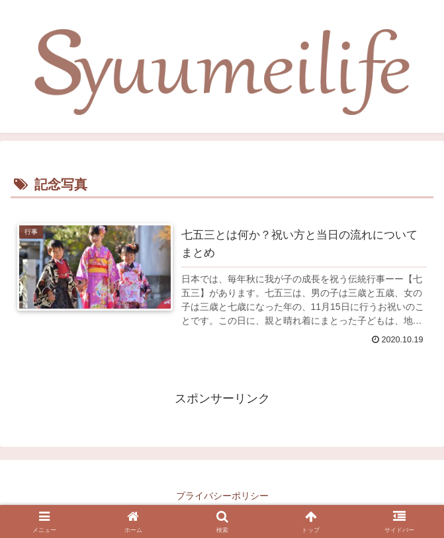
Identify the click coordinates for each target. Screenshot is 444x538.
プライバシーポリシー (222, 495)
